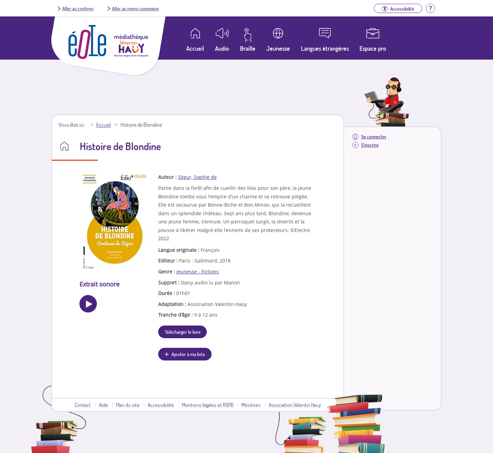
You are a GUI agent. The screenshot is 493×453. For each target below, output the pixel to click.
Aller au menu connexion (135, 8)
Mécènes (251, 404)
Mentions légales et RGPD (207, 404)
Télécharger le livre (183, 332)
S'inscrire (370, 145)
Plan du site (128, 404)
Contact (83, 404)
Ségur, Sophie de (197, 177)
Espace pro (372, 48)
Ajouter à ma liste (188, 354)
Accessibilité (161, 404)
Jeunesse (278, 48)
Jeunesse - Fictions (197, 271)
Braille (247, 48)
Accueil (103, 124)
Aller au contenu (77, 8)
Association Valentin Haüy (295, 404)
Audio (222, 48)
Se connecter (374, 136)
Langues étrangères (325, 48)
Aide (103, 404)
